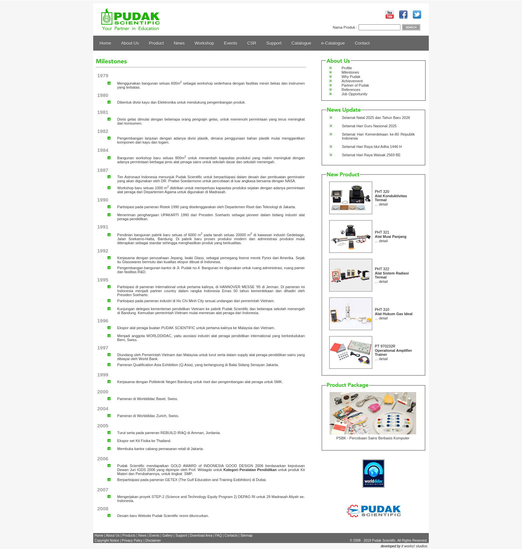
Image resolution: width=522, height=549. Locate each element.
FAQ (218, 535)
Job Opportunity (355, 94)
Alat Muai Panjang (390, 237)
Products (129, 535)
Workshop (204, 43)
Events (230, 43)
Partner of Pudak (355, 85)
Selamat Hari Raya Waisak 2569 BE (371, 155)
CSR (251, 43)
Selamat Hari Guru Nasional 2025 (369, 126)
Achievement (352, 81)
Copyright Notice (107, 540)
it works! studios (414, 546)
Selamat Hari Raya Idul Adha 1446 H (372, 147)
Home (105, 43)
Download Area (201, 535)
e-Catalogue (333, 43)
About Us (130, 43)
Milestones (350, 72)
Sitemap (246, 535)
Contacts (230, 535)
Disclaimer (153, 540)
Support (274, 43)
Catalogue (301, 43)
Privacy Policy (132, 540)
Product (156, 43)
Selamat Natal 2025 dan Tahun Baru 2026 (376, 118)
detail (383, 204)
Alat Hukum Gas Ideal (393, 314)
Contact (362, 43)
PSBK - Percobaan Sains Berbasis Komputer (372, 438)
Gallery (167, 535)
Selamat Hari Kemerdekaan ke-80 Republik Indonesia (378, 136)
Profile (347, 68)
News (179, 43)
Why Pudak (351, 77)
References (351, 90)
